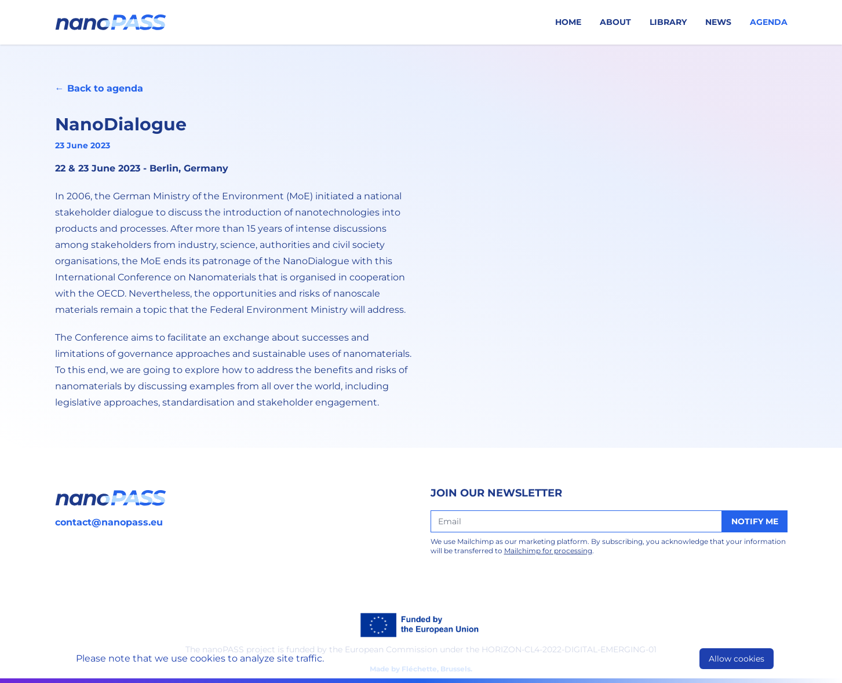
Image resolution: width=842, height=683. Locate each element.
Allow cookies (736, 658)
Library (668, 22)
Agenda (769, 22)
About (615, 22)
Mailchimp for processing (548, 550)
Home (568, 22)
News (718, 22)
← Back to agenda (99, 88)
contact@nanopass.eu (109, 522)
